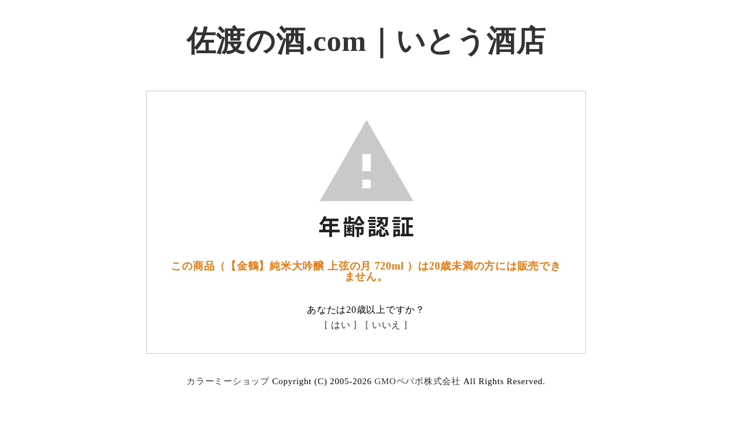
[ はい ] (340, 325)
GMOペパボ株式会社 (417, 381)
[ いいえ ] (386, 325)
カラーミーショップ (228, 381)
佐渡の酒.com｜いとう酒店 (366, 41)
